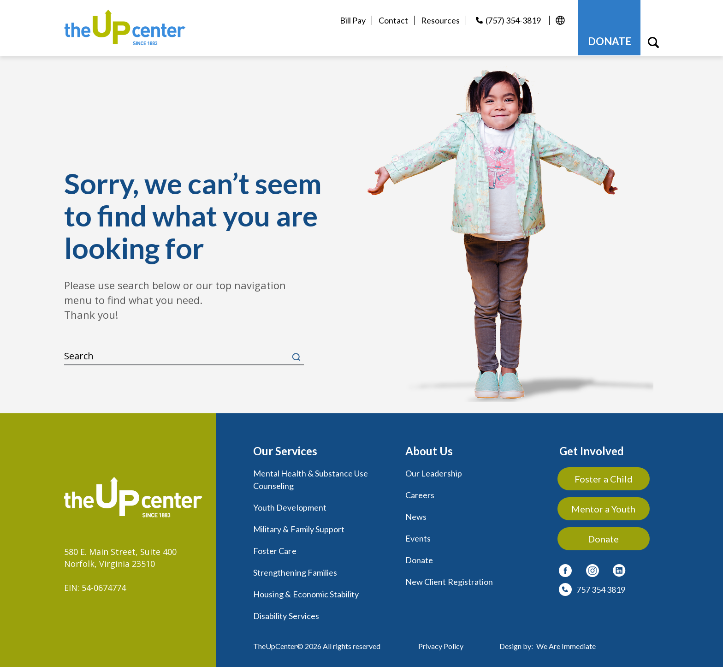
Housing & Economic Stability (306, 591)
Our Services (285, 450)
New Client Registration (449, 579)
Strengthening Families (295, 570)
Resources (440, 20)
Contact (393, 20)
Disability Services (286, 612)
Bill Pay (352, 20)
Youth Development (289, 506)
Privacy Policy (440, 641)
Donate (419, 558)
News (416, 515)
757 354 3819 (600, 589)
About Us (429, 450)
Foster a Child (604, 478)
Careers (419, 494)
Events (418, 536)
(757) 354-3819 (512, 20)
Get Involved (591, 450)
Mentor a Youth (604, 508)
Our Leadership (433, 473)
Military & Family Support (298, 527)
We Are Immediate (566, 641)
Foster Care (274, 548)
